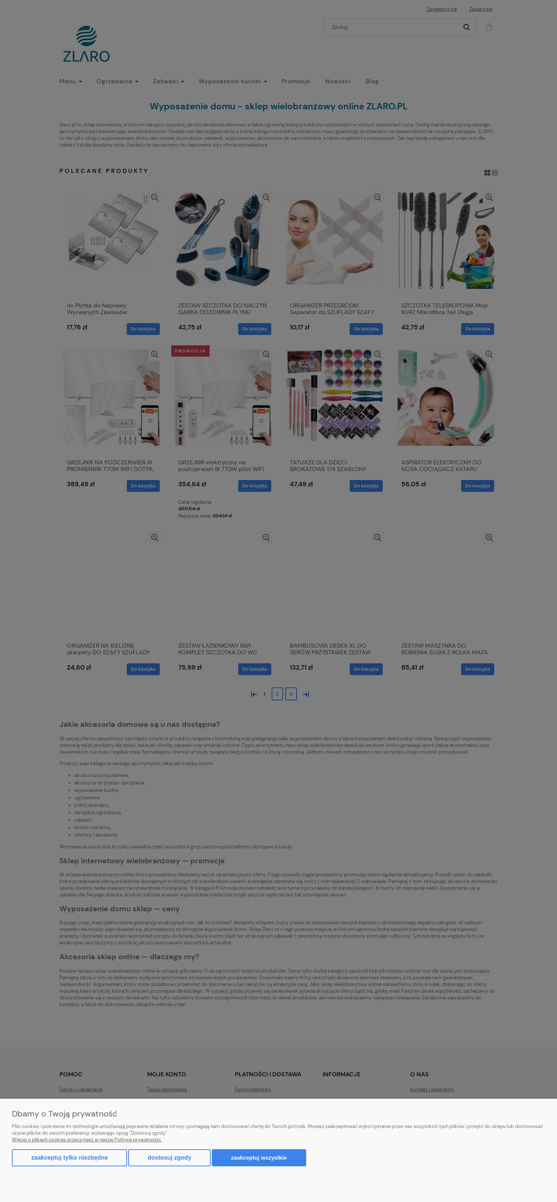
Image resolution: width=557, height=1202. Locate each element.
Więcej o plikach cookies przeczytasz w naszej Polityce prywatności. (87, 1140)
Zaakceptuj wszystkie (259, 1157)
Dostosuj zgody (169, 1157)
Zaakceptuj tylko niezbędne (69, 1157)
